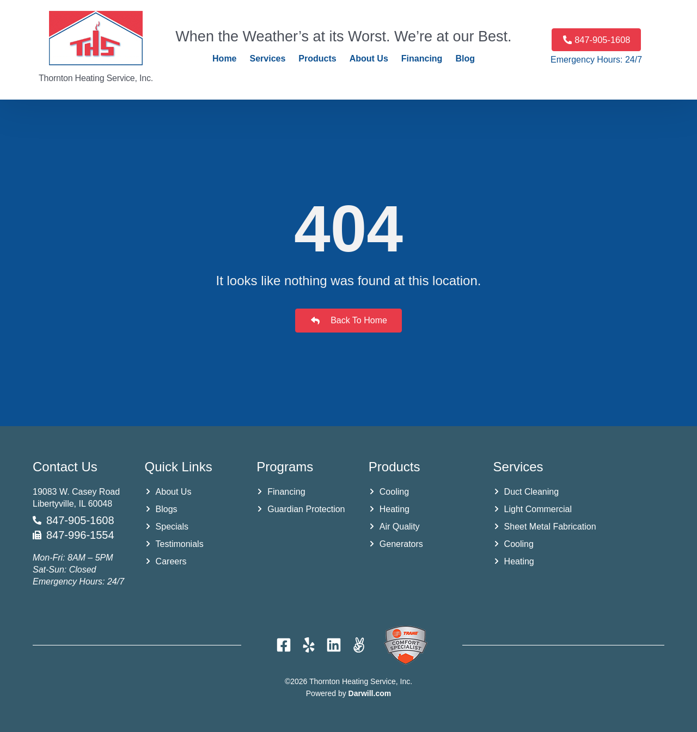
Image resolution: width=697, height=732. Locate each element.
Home (224, 58)
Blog (465, 58)
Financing (422, 58)
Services (268, 58)
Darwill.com (370, 693)
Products (317, 58)
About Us (369, 58)
